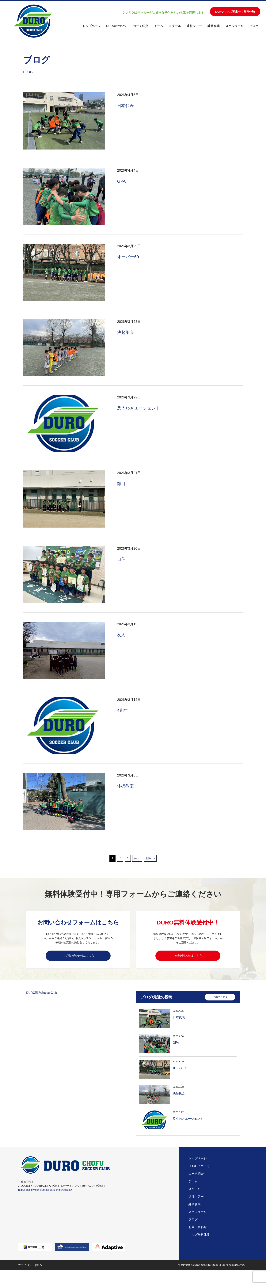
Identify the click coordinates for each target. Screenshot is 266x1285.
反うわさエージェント (140, 407)
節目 (121, 483)
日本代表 (126, 105)
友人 (121, 634)
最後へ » (150, 858)
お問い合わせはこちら (79, 956)
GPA (121, 181)
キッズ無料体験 (199, 1237)
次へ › (137, 858)
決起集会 (126, 332)
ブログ (253, 26)
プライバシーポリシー (31, 1268)
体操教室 (126, 785)
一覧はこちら (220, 999)
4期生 (123, 710)
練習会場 (213, 26)
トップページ (91, 26)
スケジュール (234, 26)
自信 (121, 559)
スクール (175, 26)
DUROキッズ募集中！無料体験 (235, 11)
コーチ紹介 (140, 26)
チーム (158, 26)
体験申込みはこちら (189, 956)
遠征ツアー (194, 26)
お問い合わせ (197, 1230)
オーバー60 (129, 256)
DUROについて (116, 26)
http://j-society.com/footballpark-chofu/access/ (45, 1192)
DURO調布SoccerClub (41, 995)
